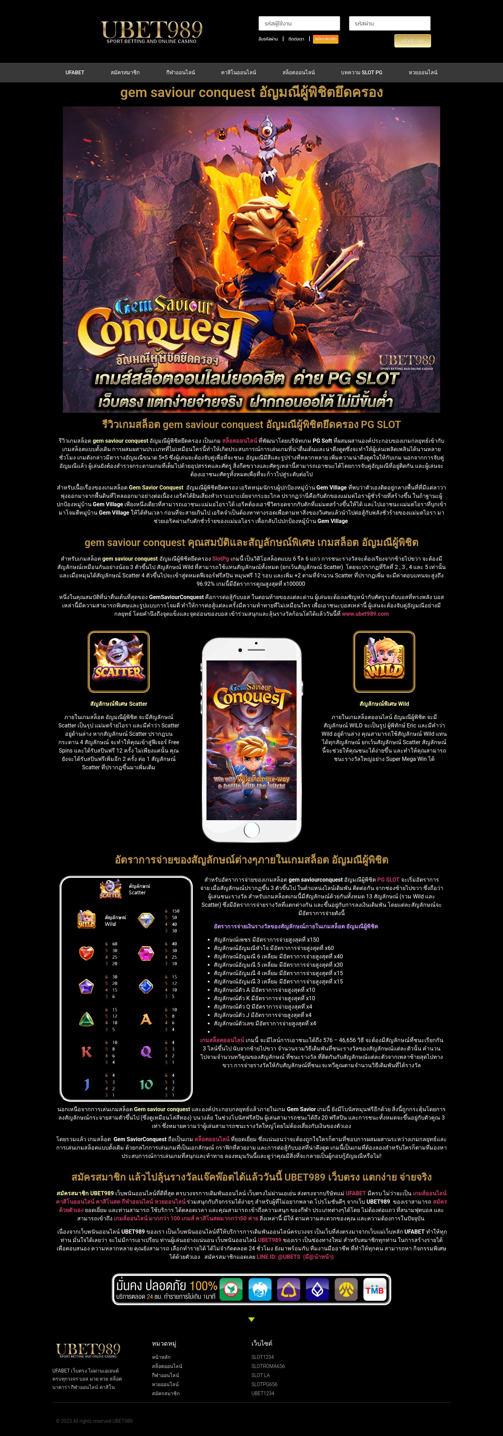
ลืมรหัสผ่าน (268, 39)
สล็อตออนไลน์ (299, 72)
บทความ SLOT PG (361, 72)
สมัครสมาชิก (325, 39)
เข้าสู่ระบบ (413, 41)
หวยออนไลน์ (423, 72)
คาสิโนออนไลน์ (238, 72)
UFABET (75, 72)
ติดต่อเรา (296, 39)
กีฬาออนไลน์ (180, 72)
